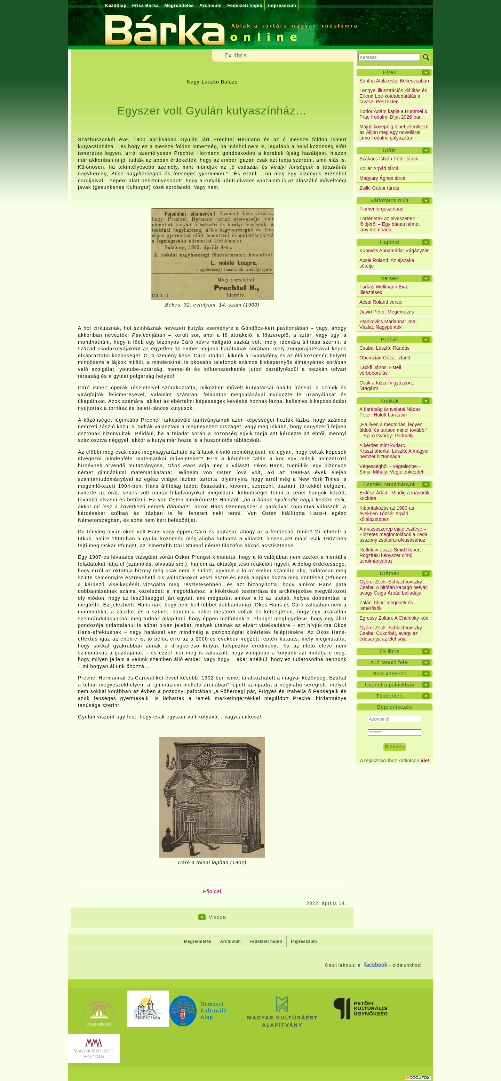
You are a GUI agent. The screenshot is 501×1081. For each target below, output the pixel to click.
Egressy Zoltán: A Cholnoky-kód (393, 618)
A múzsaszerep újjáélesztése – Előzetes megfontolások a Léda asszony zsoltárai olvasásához (393, 534)
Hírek (389, 72)
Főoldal (212, 891)
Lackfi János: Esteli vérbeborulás (380, 370)
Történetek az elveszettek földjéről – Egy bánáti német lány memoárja (389, 224)
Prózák (389, 339)
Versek (389, 278)
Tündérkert (389, 696)
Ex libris (389, 651)
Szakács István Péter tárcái (389, 158)
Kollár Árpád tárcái (379, 168)
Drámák (389, 573)
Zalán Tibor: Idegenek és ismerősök (386, 605)
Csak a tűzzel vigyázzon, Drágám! (386, 385)
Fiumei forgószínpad (381, 209)
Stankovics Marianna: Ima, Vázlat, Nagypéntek (388, 324)
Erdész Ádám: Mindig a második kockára (394, 495)
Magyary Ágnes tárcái (382, 178)
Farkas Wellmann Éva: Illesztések (383, 289)
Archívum (210, 5)
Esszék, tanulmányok (389, 484)
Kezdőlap (116, 5)
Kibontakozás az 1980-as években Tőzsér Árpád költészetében (386, 513)
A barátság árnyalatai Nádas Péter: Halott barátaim (390, 412)
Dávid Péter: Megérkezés (386, 312)
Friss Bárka (145, 5)
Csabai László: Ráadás (384, 348)
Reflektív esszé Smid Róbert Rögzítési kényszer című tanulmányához (390, 555)
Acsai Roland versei (381, 302)
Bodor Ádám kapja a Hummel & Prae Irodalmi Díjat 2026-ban (393, 114)
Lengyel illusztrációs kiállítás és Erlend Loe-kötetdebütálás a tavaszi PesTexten (393, 96)
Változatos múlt (389, 200)
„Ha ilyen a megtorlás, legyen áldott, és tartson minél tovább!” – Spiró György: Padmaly (393, 430)
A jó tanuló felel (389, 662)
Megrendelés (179, 5)
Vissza (217, 917)
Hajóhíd (389, 242)
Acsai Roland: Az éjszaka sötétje (386, 263)
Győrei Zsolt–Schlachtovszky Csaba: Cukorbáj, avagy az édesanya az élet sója (390, 633)
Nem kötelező (390, 673)
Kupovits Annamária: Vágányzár (394, 250)
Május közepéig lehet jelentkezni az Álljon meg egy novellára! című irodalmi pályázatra (394, 132)
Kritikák (389, 401)
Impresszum (282, 5)
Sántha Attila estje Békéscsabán (394, 81)
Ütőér (389, 150)
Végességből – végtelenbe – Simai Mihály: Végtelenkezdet (391, 469)
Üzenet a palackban (389, 684)
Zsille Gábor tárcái (379, 188)
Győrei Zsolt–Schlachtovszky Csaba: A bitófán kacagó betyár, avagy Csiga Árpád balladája (393, 587)
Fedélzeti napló (244, 5)
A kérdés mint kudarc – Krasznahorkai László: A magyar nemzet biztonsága (394, 451)
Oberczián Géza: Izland (384, 357)
